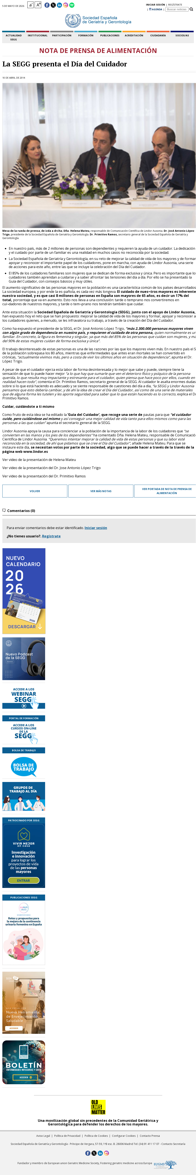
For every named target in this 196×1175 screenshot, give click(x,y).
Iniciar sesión (96, 527)
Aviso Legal (43, 1136)
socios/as (182, 35)
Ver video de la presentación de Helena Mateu (39, 459)
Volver (35, 491)
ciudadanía (158, 35)
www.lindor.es (35, 451)
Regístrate (51, 536)
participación (61, 35)
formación (85, 35)
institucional (37, 35)
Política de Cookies (96, 1136)
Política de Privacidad (67, 1136)
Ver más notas (100, 491)
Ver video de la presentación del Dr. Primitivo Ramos (44, 476)
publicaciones (109, 35)
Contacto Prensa (150, 1136)
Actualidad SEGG (14, 37)
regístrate (139, 5)
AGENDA (155, 5)
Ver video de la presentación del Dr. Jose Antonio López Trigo (51, 467)
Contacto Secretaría (173, 1144)
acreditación (134, 35)
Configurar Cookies (124, 1136)
